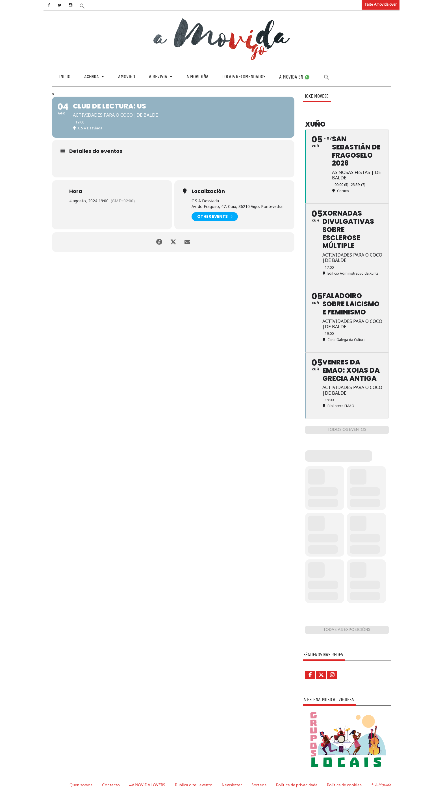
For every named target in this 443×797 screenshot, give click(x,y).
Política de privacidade (297, 785)
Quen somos (81, 785)
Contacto (111, 785)
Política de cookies (344, 785)
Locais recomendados (243, 76)
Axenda (91, 76)
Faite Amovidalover (381, 4)
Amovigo (126, 76)
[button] (82, 5)
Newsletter (232, 785)
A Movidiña (197, 76)
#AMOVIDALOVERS (147, 785)
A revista (158, 76)
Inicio (64, 76)
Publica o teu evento (193, 785)
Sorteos (258, 785)
